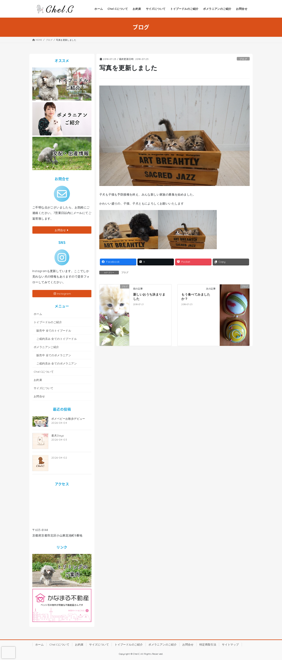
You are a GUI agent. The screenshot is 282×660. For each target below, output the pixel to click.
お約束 (38, 380)
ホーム (38, 314)
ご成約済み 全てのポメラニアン (56, 363)
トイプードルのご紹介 (48, 322)
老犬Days (57, 435)
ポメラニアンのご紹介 (162, 644)
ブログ (243, 58)
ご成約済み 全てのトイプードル (56, 339)
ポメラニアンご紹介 (46, 347)
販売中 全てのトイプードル (53, 330)
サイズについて (43, 388)
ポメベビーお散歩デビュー (68, 418)
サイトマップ (230, 644)
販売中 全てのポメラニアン (53, 355)
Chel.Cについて (44, 371)
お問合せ (39, 396)
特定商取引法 (207, 644)
